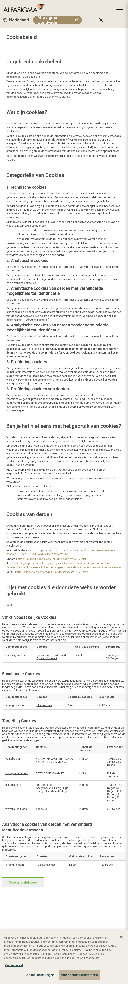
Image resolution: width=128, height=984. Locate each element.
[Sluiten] (121, 937)
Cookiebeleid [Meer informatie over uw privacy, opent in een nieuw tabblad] (14, 965)
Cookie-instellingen (23, 882)
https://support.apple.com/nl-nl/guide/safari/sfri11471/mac (51, 571)
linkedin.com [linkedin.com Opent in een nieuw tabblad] (13, 784)
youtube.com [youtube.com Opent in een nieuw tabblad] (13, 758)
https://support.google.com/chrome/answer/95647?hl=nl (52, 558)
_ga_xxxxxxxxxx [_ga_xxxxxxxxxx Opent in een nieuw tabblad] (46, 864)
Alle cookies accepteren (79, 975)
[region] (64, 957)
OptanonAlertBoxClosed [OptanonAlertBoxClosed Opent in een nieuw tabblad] (52, 655)
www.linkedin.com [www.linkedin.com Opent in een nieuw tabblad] (16, 808)
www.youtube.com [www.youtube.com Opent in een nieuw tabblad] (16, 773)
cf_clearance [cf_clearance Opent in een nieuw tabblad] (44, 705)
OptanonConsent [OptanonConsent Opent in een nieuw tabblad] (47, 658)
